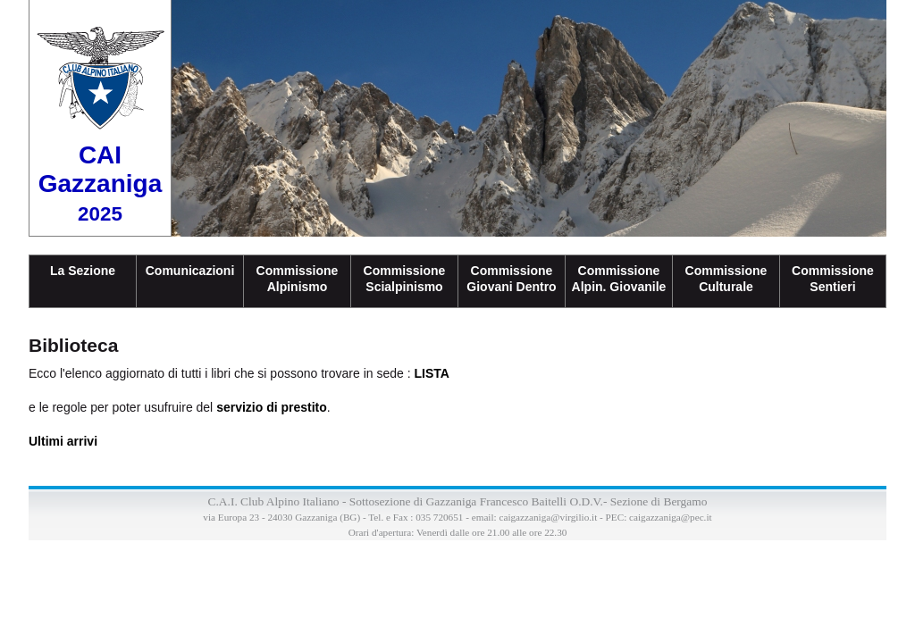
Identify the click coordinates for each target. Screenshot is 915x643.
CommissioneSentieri (833, 278)
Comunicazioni (190, 270)
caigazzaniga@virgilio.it (548, 517)
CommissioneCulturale (726, 278)
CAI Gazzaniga (100, 183)
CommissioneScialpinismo (405, 278)
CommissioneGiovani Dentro (511, 278)
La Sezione (82, 270)
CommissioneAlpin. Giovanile (619, 278)
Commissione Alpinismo (297, 278)
